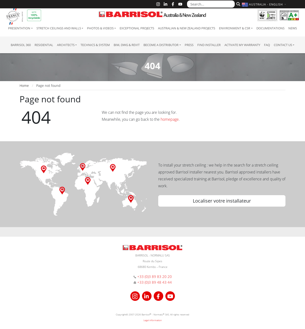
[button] (264, 4)
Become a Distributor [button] (160, 45)
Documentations (270, 28)
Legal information (152, 320)
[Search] (237, 3)
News (292, 28)
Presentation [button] (19, 28)
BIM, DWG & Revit (127, 45)
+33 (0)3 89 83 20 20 (154, 276)
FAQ (267, 45)
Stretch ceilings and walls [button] (58, 28)
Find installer (209, 45)
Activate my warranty (242, 45)
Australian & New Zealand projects (186, 28)
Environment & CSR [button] (234, 28)
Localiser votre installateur (222, 201)
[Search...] (211, 4)
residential (44, 45)
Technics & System (95, 45)
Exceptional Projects (137, 28)
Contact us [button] (283, 45)
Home (24, 85)
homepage (170, 119)
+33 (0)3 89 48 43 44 (154, 282)
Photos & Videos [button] (100, 28)
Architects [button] (66, 45)
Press (189, 45)
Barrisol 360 (21, 45)
